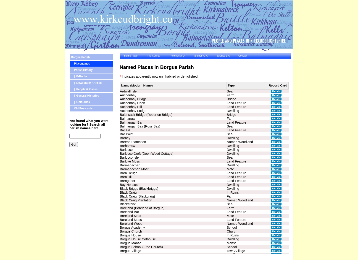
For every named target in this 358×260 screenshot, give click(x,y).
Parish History (82, 70)
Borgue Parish (80, 57)
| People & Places (84, 89)
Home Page (130, 55)
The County (153, 55)
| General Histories (85, 95)
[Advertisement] (90, 174)
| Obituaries (80, 102)
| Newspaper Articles (86, 82)
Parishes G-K (200, 55)
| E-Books (79, 76)
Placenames (80, 63)
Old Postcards (82, 108)
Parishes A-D (177, 55)
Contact (242, 55)
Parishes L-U (223, 55)
